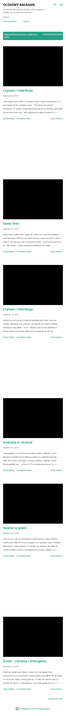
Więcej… (26, 21)
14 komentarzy (24, 470)
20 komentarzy (24, 251)
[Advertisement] (33, 150)
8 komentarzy (23, 556)
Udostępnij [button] (8, 118)
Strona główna (9, 21)
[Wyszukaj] (55, 4)
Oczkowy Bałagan (19, 4)
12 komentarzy (24, 689)
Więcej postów (55, 699)
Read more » (57, 118)
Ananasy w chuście (17, 442)
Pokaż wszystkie (52, 34)
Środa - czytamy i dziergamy (24, 661)
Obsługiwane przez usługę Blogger (33, 708)
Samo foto (11, 223)
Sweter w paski (15, 528)
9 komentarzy (23, 118)
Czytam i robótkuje (18, 90)
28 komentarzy (24, 337)
